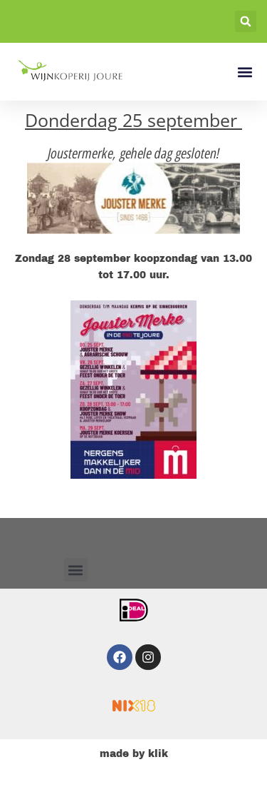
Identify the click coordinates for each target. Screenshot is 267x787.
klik (158, 753)
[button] (245, 21)
